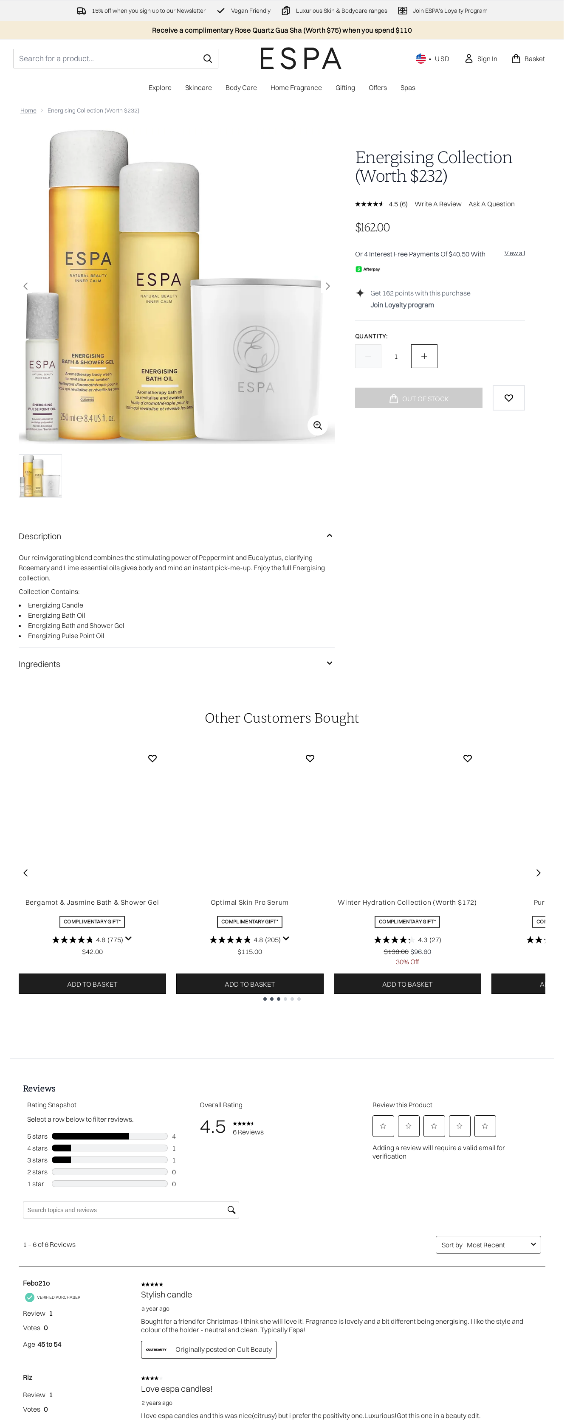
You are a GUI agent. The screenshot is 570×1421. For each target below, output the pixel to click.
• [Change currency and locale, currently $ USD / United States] (433, 58)
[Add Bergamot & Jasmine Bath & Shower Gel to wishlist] (152, 758)
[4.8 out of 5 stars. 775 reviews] (87, 939)
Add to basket (92, 984)
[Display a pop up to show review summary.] (128, 938)
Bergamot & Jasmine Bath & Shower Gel (92, 902)
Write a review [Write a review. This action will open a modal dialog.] (438, 204)
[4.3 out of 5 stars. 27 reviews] (407, 939)
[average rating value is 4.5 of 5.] (377, 203)
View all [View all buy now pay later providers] (515, 253)
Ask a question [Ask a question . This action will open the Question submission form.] (491, 204)
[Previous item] (25, 873)
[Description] (177, 536)
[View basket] (528, 58)
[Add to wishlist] (509, 398)
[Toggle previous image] (25, 286)
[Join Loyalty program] (447, 305)
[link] (480, 58)
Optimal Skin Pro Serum (250, 902)
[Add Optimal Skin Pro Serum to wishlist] (310, 758)
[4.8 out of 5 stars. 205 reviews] (245, 939)
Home (28, 110)
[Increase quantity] (424, 356)
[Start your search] (116, 58)
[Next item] (538, 873)
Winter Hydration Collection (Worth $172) (407, 902)
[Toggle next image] (328, 286)
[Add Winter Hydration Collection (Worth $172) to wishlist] (467, 758)
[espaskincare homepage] (301, 58)
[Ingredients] (177, 664)
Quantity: (371, 336)
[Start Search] (208, 58)
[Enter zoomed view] (318, 425)
